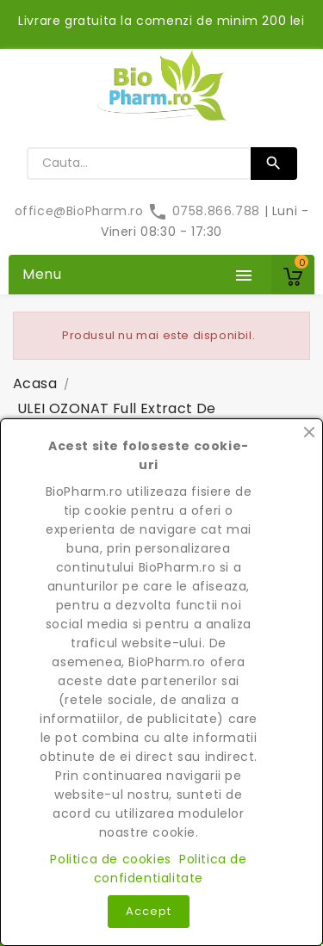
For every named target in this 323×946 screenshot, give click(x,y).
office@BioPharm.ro (81, 210)
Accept (148, 911)
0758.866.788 (205, 210)
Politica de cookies (110, 859)
